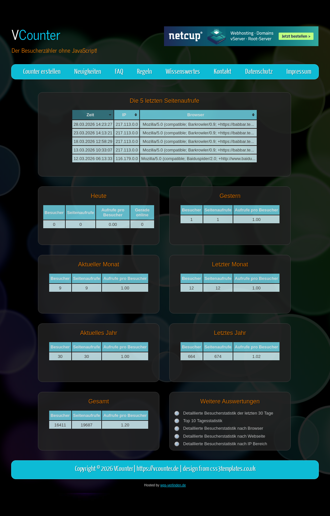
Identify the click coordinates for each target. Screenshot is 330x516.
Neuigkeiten (87, 71)
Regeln (144, 71)
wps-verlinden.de (173, 485)
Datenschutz (259, 71)
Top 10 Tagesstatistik (202, 420)
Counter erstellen (41, 71)
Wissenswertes (183, 71)
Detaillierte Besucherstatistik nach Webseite (224, 436)
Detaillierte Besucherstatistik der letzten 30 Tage (228, 413)
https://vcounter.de (158, 468)
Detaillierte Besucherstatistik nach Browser (223, 428)
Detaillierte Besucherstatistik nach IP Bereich (225, 443)
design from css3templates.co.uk (219, 468)
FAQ (119, 71)
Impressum (298, 71)
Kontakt (222, 71)
